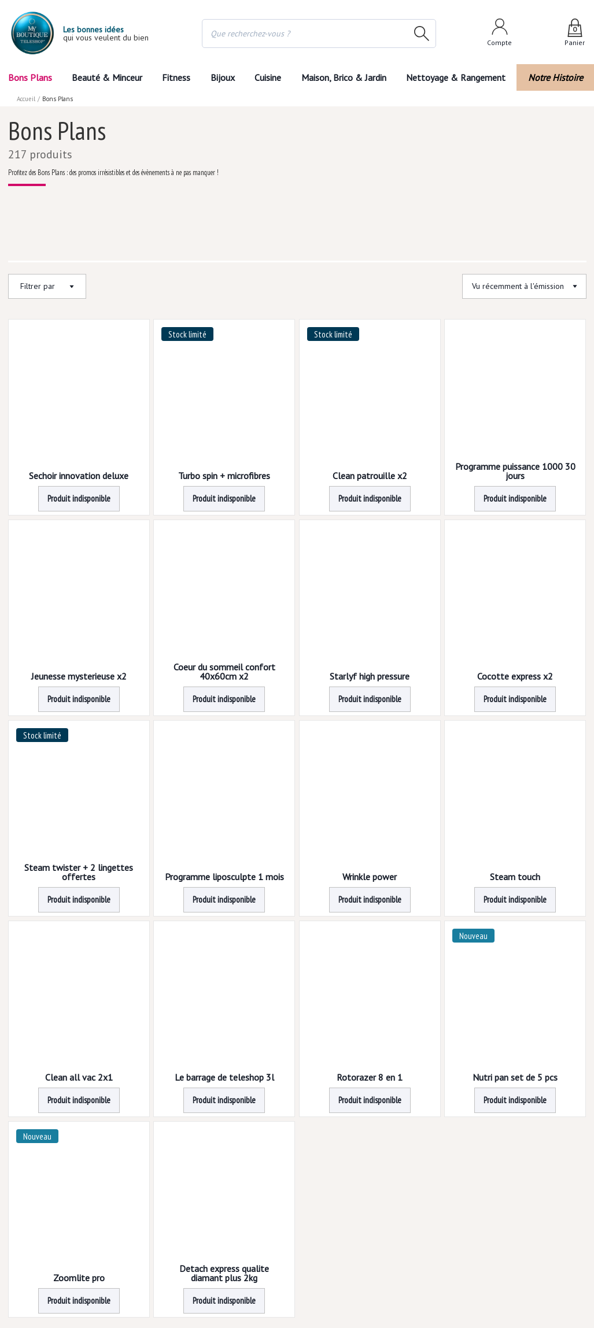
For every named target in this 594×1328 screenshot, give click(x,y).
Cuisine (267, 77)
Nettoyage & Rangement (456, 77)
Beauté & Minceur (107, 77)
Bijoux (223, 77)
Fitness (176, 77)
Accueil (26, 99)
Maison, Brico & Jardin (343, 77)
